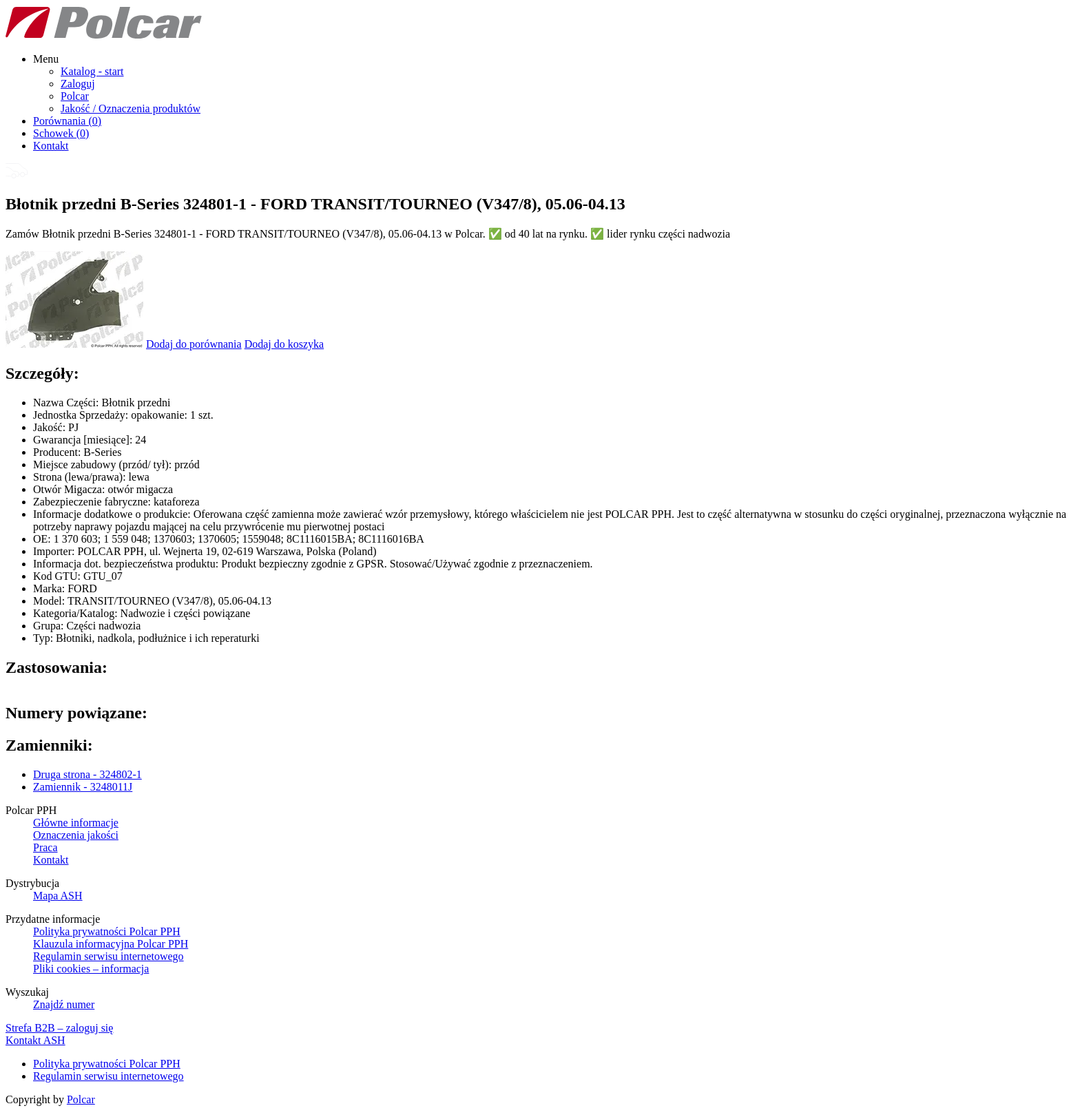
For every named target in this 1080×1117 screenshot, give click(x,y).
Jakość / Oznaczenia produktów (130, 108)
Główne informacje (75, 822)
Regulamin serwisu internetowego (108, 956)
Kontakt (51, 146)
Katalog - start (92, 71)
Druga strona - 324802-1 (87, 774)
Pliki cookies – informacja (91, 968)
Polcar (75, 96)
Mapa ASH (58, 895)
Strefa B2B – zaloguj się (59, 1028)
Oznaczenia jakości (75, 835)
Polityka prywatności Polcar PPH (106, 931)
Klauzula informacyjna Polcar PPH (110, 944)
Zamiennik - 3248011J (82, 787)
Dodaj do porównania (194, 344)
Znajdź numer (63, 1004)
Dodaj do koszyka (284, 344)
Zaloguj (78, 84)
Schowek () (61, 133)
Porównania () (67, 121)
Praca (45, 847)
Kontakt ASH (35, 1040)
